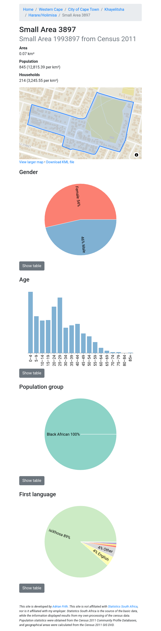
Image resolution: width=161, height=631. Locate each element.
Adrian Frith (60, 606)
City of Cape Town (83, 9)
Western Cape (51, 9)
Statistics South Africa (122, 606)
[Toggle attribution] (136, 155)
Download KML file (60, 162)
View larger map (31, 162)
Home (28, 9)
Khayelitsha (114, 9)
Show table (31, 266)
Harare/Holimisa (43, 15)
